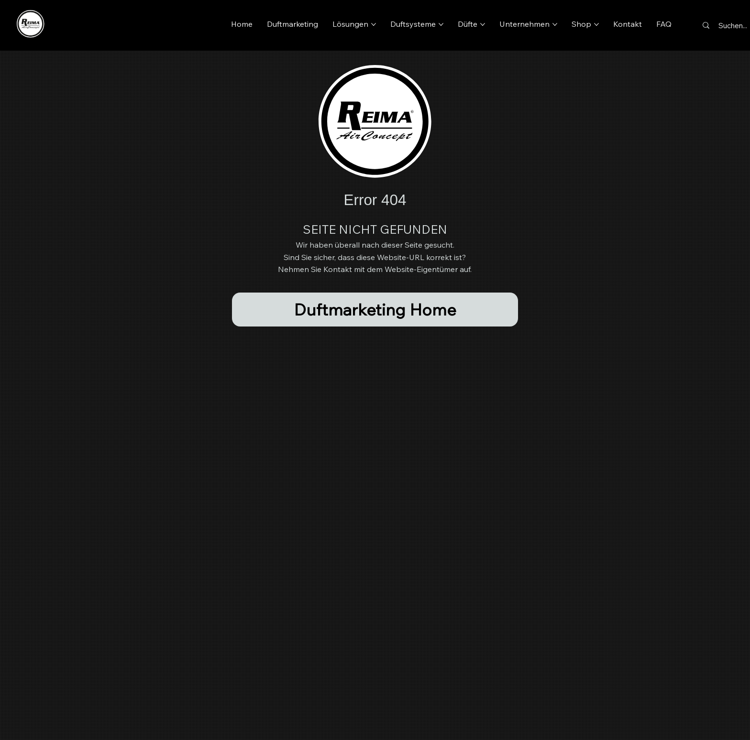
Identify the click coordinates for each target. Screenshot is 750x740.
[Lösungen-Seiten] (373, 24)
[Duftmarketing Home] (375, 309)
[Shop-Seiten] (596, 24)
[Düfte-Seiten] (482, 24)
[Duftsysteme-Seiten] (441, 24)
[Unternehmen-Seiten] (554, 24)
